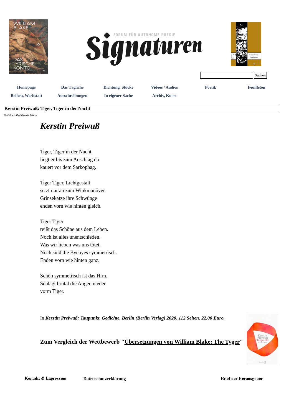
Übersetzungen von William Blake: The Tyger (182, 341)
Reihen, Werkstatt (26, 95)
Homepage (26, 87)
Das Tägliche (72, 87)
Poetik (210, 87)
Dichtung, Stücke (118, 87)
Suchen (260, 75)
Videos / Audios (164, 87)
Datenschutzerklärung (104, 378)
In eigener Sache (118, 95)
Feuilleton (256, 87)
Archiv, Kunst (164, 95)
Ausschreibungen (72, 95)
